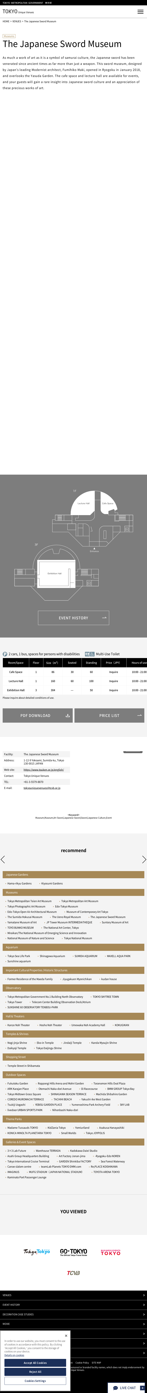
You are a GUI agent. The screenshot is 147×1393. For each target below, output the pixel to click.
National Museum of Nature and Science (30, 938)
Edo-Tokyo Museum (66, 906)
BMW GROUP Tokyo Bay (120, 1089)
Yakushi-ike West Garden (96, 1099)
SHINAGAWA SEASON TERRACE (68, 1094)
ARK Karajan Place (18, 1089)
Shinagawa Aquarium (52, 956)
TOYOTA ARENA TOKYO (106, 1172)
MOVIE (6, 1324)
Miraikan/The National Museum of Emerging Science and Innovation (47, 933)
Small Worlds (68, 1133)
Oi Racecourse (89, 1089)
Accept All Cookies (35, 1363)
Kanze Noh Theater (18, 1025)
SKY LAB (124, 1104)
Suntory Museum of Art (115, 922)
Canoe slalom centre (19, 1166)
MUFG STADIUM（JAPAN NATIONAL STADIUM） (56, 1172)
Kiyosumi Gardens (52, 883)
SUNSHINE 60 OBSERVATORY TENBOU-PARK (32, 1007)
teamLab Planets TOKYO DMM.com (61, 1166)
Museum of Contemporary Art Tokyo (87, 912)
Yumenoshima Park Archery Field (91, 1104)
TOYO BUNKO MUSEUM (20, 927)
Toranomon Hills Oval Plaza (109, 1083)
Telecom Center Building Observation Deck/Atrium (61, 1002)
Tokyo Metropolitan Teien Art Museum (29, 901)
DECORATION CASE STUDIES (18, 1314)
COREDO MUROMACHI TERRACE (25, 1099)
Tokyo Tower (14, 1002)
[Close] (66, 1336)
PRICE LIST (8, 1343)
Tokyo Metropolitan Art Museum (79, 901)
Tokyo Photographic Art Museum (26, 906)
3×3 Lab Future (16, 1150)
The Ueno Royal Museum (66, 917)
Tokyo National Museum (78, 938)
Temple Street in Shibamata (23, 1066)
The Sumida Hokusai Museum (24, 917)
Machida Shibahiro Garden (111, 1094)
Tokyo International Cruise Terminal (28, 1161)
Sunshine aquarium (19, 961)
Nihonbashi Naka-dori (65, 1110)
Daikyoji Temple (16, 1048)
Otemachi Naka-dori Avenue (55, 1089)
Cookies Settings (35, 1381)
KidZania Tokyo (57, 1127)
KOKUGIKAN (122, 1025)
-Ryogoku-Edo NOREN (107, 1156)
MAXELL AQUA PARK (118, 956)
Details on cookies (14, 1355)
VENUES (16, 21)
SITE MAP (96, 1363)
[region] (35, 1360)
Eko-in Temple (45, 1042)
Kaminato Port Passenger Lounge (26, 1177)
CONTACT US (10, 1353)
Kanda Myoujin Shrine (104, 1042)
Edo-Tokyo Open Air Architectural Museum (32, 912)
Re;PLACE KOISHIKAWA (104, 1166)
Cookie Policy (82, 1363)
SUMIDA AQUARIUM (86, 956)
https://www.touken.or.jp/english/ (44, 769)
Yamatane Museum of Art (22, 922)
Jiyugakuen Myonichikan (77, 979)
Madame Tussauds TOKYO (22, 1127)
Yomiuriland (82, 1127)
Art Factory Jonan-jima (72, 1156)
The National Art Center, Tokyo (61, 927)
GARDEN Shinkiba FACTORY (75, 1161)
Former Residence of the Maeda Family (30, 979)
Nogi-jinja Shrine (17, 1042)
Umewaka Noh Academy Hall (88, 1025)
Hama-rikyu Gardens (19, 883)
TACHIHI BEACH (63, 1099)
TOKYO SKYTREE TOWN (106, 996)
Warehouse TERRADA (48, 1150)
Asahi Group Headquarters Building (28, 1156)
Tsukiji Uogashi (16, 1104)
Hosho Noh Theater (50, 1025)
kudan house (109, 979)
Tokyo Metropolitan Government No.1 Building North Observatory (45, 996)
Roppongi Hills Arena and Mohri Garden (61, 1083)
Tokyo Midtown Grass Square (24, 1094)
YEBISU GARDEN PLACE (48, 1104)
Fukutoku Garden (17, 1083)
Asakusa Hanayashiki (111, 1127)
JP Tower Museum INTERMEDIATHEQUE (69, 922)
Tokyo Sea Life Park (18, 956)
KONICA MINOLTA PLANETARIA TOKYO (29, 1133)
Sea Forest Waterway (113, 1161)
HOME (6, 21)
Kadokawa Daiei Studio (83, 1150)
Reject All (35, 1372)
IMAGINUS (13, 1172)
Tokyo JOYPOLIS (95, 1133)
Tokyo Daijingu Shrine (49, 1048)
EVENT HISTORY (11, 1305)
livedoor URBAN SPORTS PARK (24, 1110)
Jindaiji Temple (72, 1042)
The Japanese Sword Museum (107, 917)
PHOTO (7, 1333)
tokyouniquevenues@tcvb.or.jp (42, 788)
